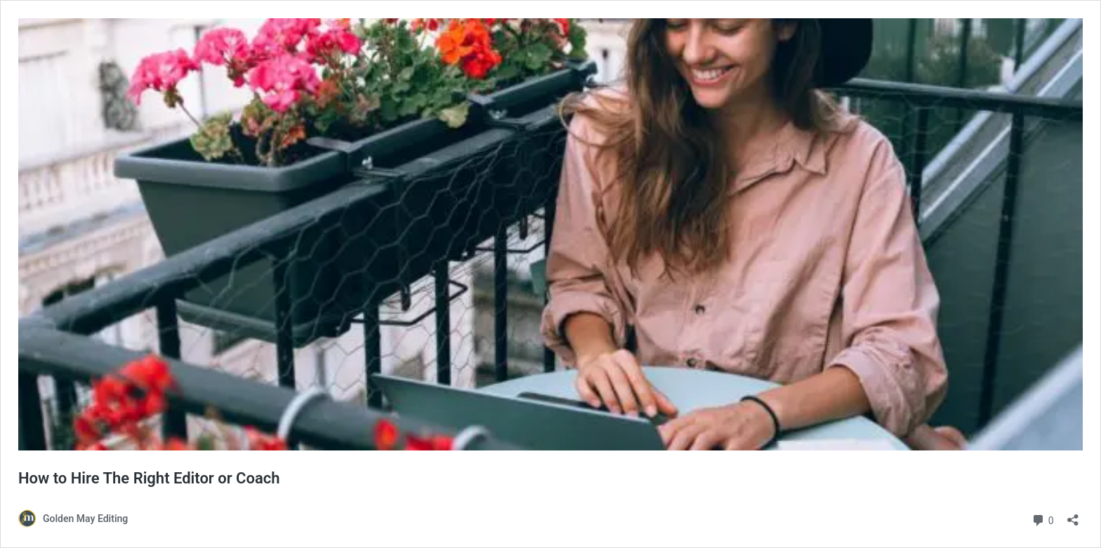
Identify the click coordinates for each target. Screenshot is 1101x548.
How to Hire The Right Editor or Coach (149, 478)
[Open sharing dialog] (1073, 515)
